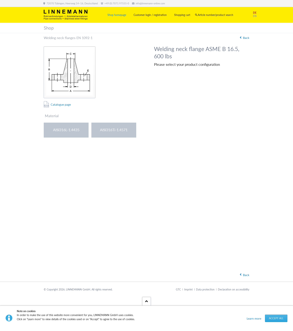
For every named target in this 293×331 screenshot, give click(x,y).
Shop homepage (116, 14)
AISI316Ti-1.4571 (114, 130)
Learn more (254, 318)
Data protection (205, 289)
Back (246, 37)
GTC (178, 289)
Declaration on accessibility (233, 289)
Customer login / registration (150, 14)
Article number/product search (215, 14)
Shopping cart (182, 14)
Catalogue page (61, 104)
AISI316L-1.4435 (66, 130)
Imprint (188, 289)
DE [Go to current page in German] (255, 12)
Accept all (276, 318)
